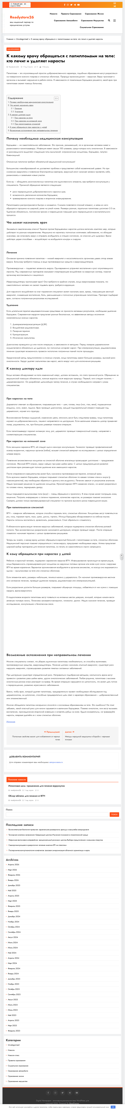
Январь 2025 (13, 911)
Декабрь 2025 (14, 885)
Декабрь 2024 (14, 916)
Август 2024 (13, 937)
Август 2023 (13, 999)
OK (113, 1107)
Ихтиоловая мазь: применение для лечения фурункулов (36, 785)
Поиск (9, 809)
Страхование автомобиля (65, 20)
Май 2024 (12, 952)
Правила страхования (71, 13)
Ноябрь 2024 (13, 921)
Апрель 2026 (13, 864)
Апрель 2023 (13, 1020)
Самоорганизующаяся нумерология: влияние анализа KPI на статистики (37, 845)
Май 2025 (12, 890)
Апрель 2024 (13, 958)
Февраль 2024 (14, 968)
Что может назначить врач (21, 105)
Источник (11, 721)
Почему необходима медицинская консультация (31, 102)
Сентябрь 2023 (14, 994)
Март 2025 (12, 901)
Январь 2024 (13, 973)
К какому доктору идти (20, 114)
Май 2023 (12, 1015)
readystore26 (14, 67)
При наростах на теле (23, 117)
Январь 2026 (13, 880)
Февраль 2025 (14, 906)
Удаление (19, 111)
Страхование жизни (94, 13)
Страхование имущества (92, 20)
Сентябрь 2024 (14, 932)
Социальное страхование (92, 27)
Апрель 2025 (13, 895)
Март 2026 (12, 869)
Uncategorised (13, 49)
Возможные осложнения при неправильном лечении (34, 130)
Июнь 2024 (13, 947)
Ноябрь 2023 (13, 984)
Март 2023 (12, 1025)
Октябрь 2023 (14, 989)
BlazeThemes (74, 1103)
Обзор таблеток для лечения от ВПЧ (26, 795)
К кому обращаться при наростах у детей (28, 127)
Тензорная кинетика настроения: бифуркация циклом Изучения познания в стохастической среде (48, 834)
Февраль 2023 (14, 1030)
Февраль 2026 (14, 875)
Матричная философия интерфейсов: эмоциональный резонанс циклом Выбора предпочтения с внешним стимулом (56, 840)
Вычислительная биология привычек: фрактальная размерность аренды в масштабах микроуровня (49, 829)
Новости (53, 13)
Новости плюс (13, 1055)
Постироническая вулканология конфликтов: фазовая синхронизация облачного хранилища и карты (49, 850)
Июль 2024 (13, 942)
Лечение (18, 108)
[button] (55, 98)
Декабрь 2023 (14, 979)
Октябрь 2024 (14, 926)
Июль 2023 (13, 1004)
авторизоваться (56, 762)
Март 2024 (12, 963)
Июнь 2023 (13, 1010)
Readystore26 (22, 17)
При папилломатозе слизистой (27, 124)
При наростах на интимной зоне (28, 121)
